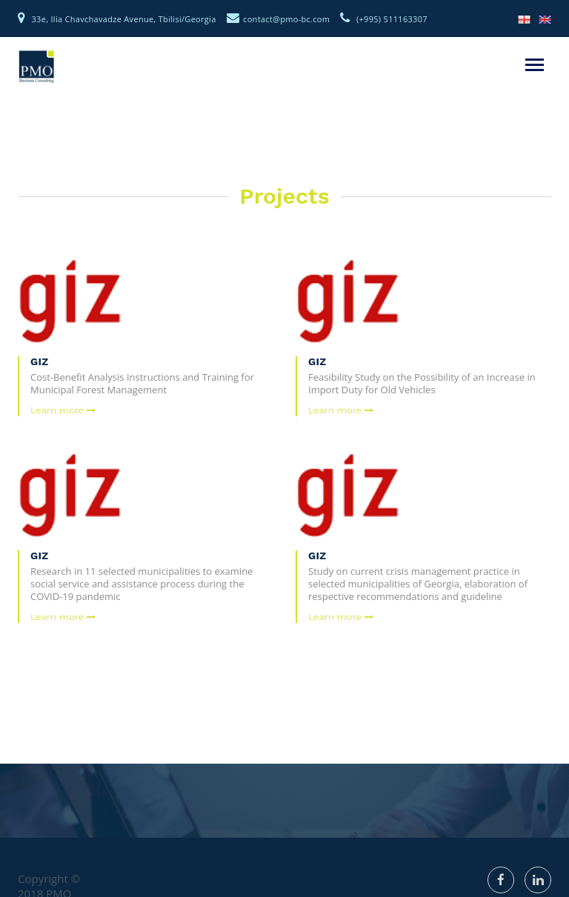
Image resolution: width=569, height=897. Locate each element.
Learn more (63, 410)
